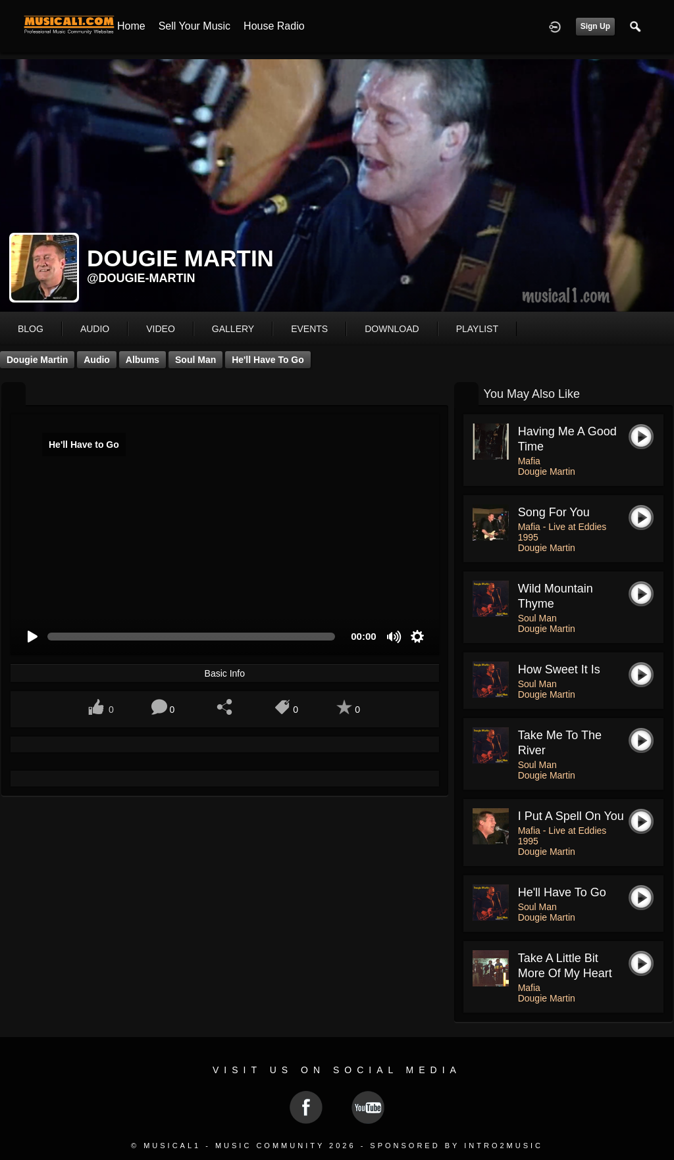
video (160, 329)
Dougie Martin (37, 359)
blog (30, 329)
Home (131, 26)
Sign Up (595, 26)
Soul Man (195, 359)
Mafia (529, 461)
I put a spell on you (571, 816)
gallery (233, 329)
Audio (97, 359)
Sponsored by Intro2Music (456, 1145)
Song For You (554, 512)
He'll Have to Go (268, 359)
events (309, 329)
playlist (477, 329)
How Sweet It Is (559, 669)
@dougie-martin (141, 278)
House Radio (274, 26)
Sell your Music (194, 26)
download (392, 329)
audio (94, 329)
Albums (142, 359)
